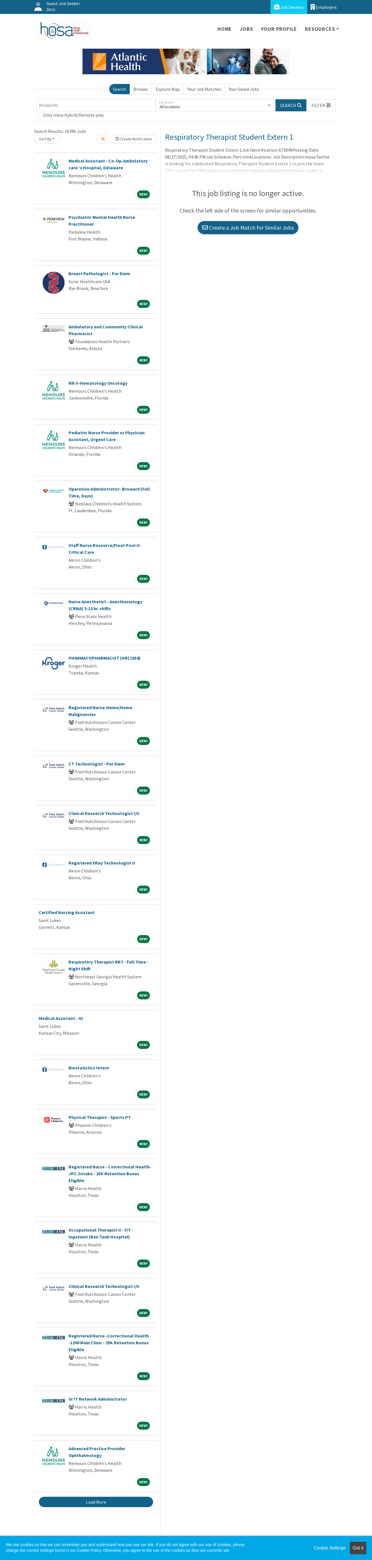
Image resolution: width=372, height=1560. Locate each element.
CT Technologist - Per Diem (97, 764)
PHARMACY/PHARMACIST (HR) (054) (104, 658)
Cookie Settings (330, 1547)
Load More (96, 1502)
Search (119, 89)
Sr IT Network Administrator (98, 1399)
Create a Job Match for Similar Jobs (248, 227)
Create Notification (133, 138)
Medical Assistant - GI (61, 1018)
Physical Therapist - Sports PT (100, 1117)
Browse (140, 89)
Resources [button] (320, 29)
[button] (321, 105)
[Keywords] (96, 105)
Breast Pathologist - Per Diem (99, 273)
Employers (324, 7)
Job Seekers (289, 7)
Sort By (45, 138)
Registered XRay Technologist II (102, 863)
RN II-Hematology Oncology (98, 383)
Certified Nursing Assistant (67, 912)
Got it (358, 1547)
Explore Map (168, 89)
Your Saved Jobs (244, 89)
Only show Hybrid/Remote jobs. (74, 115)
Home (224, 29)
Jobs (246, 29)
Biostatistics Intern (89, 1068)
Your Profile (279, 29)
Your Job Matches (204, 89)
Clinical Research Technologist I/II (104, 813)
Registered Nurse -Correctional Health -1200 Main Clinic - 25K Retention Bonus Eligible (109, 1342)
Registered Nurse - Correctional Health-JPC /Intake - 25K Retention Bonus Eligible (110, 1173)
